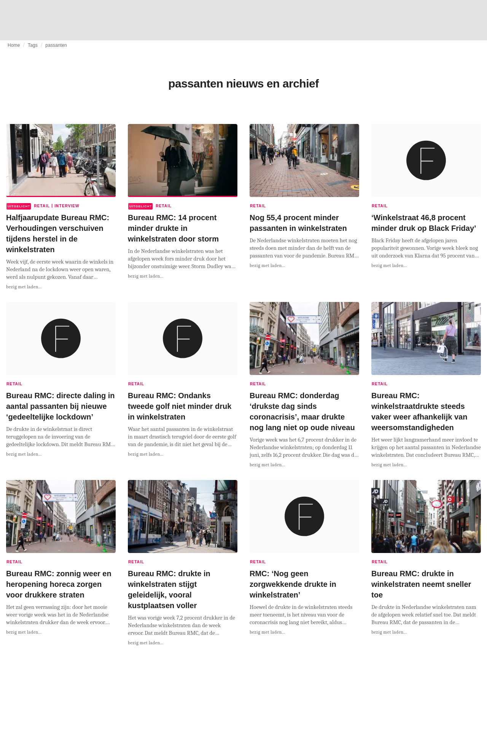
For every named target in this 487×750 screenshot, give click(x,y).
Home (14, 45)
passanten (56, 45)
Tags (33, 45)
